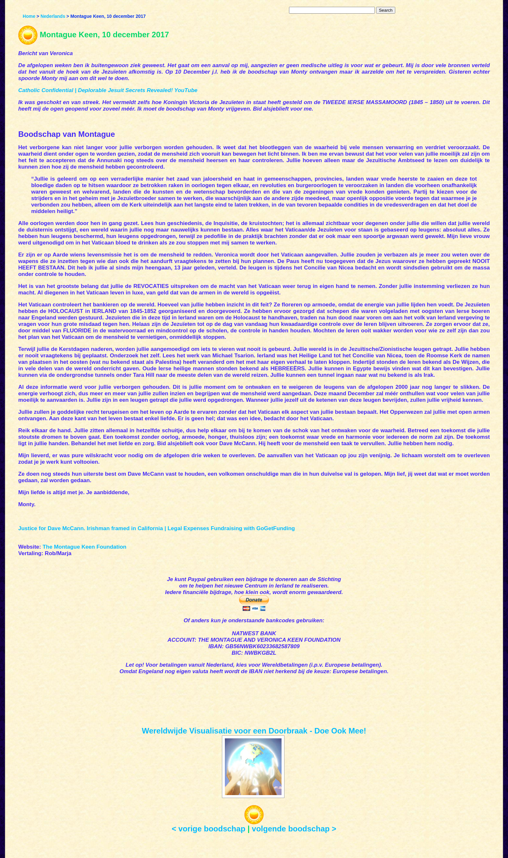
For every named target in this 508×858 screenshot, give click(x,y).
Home (29, 16)
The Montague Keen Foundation (84, 547)
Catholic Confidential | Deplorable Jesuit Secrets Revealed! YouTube (107, 90)
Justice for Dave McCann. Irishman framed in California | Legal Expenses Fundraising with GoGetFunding (156, 528)
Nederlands (52, 16)
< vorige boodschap (208, 828)
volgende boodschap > (294, 828)
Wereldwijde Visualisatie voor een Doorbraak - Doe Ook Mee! (254, 730)
